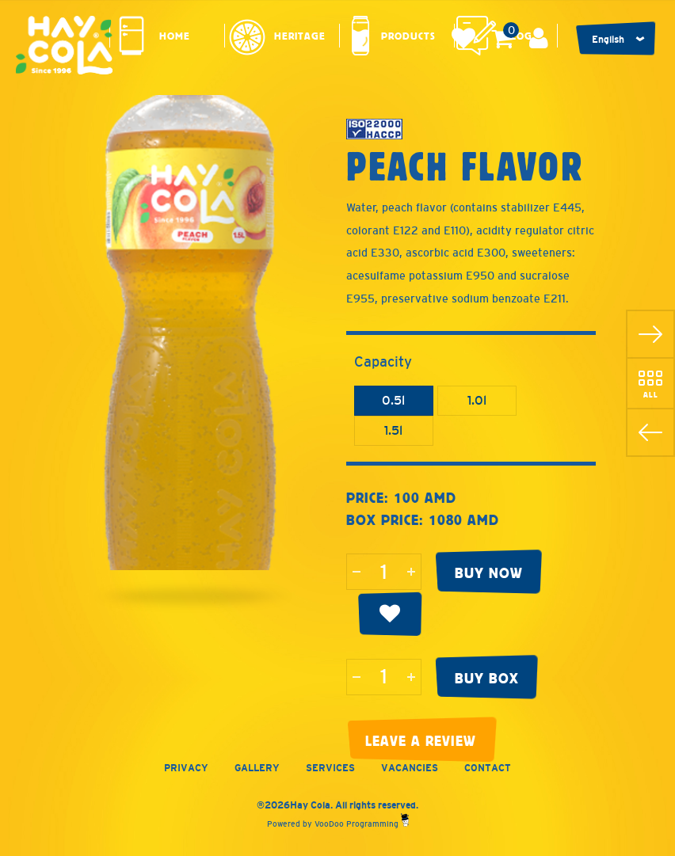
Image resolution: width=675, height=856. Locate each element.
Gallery (257, 768)
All (650, 394)
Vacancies (409, 768)
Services (330, 768)
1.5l (393, 430)
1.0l (476, 400)
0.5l (393, 400)
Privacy (186, 768)
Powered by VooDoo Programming (338, 824)
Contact (487, 768)
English (608, 39)
